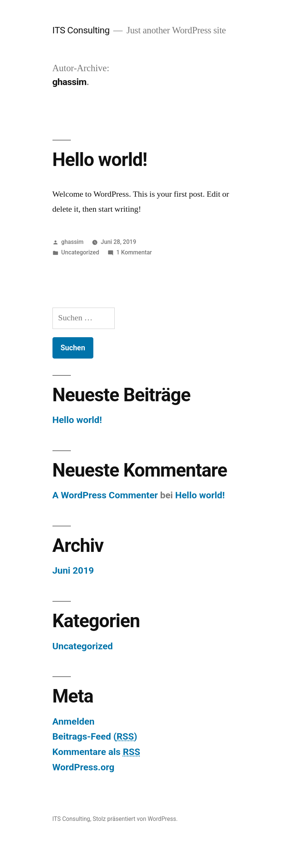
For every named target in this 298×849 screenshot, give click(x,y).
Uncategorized (80, 252)
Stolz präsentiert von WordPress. (135, 818)
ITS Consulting (81, 30)
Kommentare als (96, 751)
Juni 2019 (73, 570)
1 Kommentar (134, 252)
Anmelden (73, 721)
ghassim (72, 241)
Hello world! (99, 159)
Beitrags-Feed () (94, 736)
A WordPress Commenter (105, 495)
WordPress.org (83, 767)
